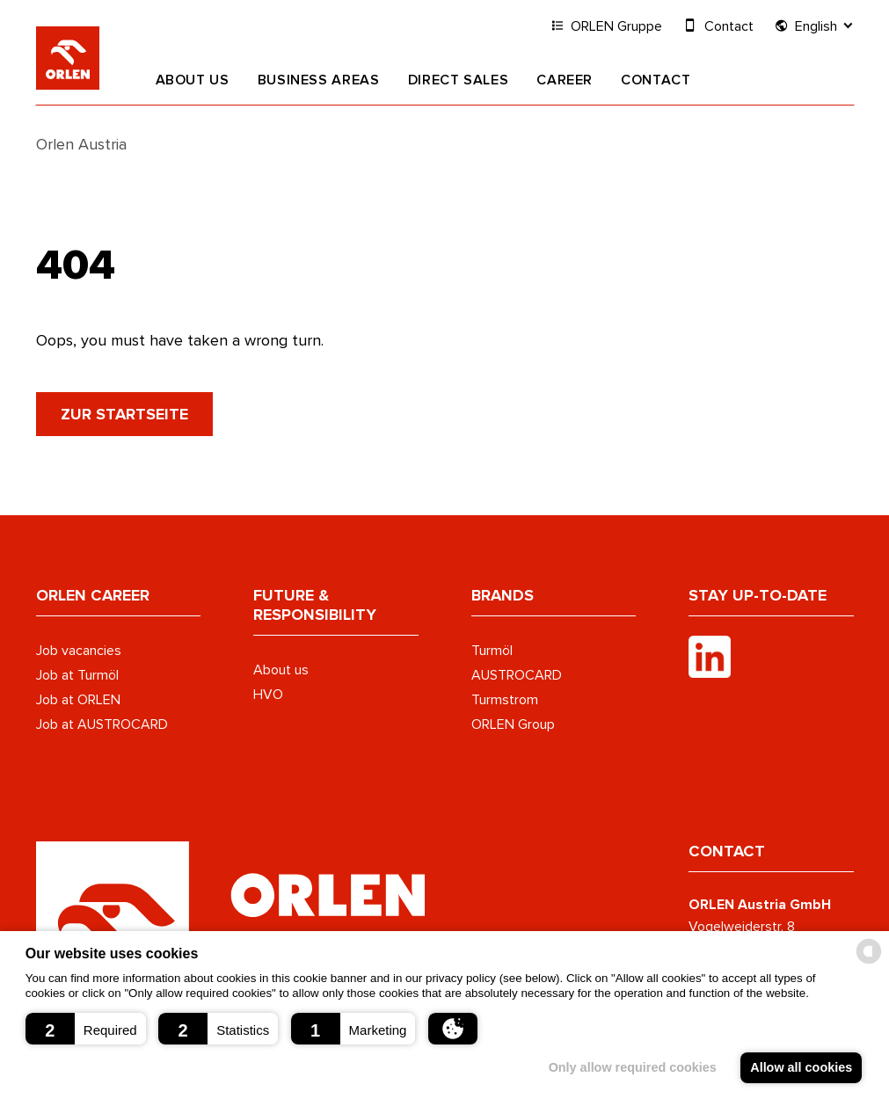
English (814, 25)
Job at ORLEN (78, 699)
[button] (86, 1028)
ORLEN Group (513, 723)
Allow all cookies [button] (801, 1067)
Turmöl (492, 649)
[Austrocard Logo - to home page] (230, 917)
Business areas (319, 79)
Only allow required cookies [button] (631, 1067)
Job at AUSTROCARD (102, 723)
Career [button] (564, 79)
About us (193, 79)
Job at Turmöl (77, 674)
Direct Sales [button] (458, 79)
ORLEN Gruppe (606, 25)
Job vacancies (78, 649)
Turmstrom (504, 699)
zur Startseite (124, 414)
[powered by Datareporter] (869, 962)
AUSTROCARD (516, 674)
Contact (655, 79)
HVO (268, 693)
